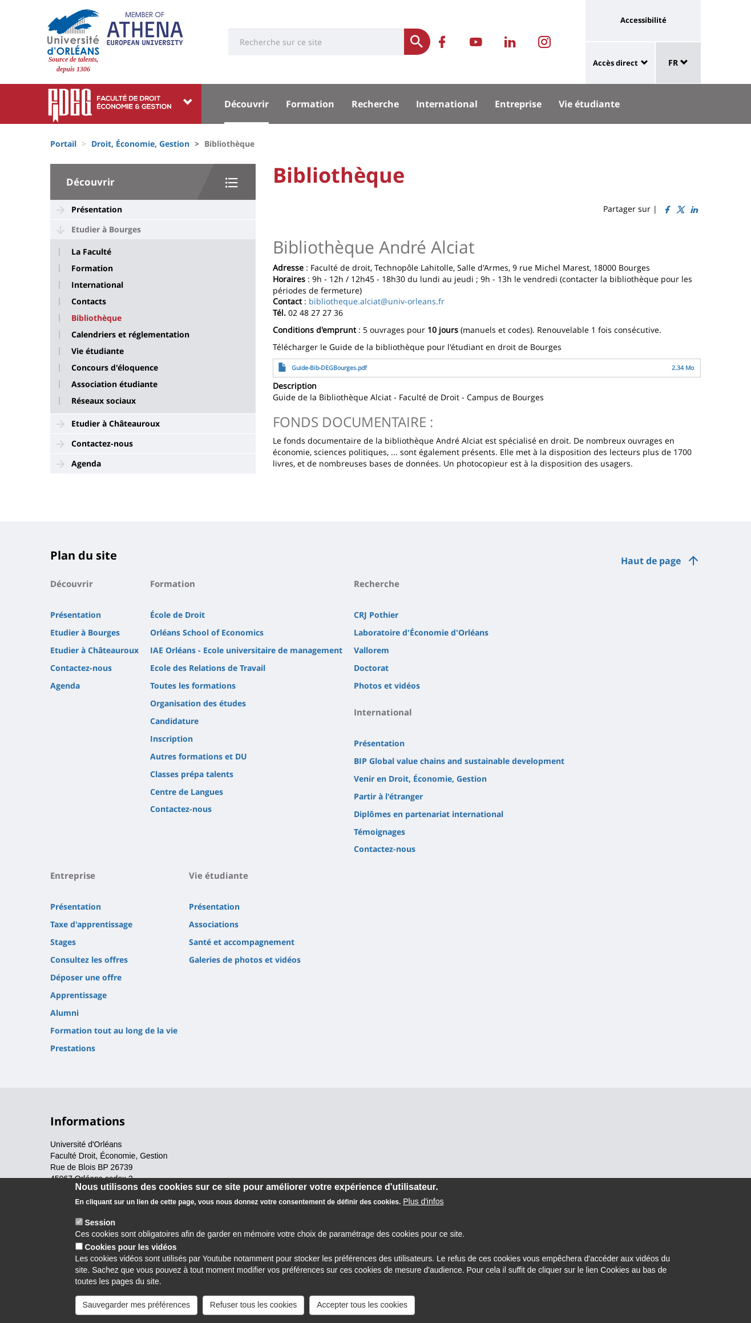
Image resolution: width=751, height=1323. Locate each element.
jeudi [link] (464, 279)
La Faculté (91, 252)
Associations (214, 924)
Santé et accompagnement (241, 941)
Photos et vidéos (387, 685)
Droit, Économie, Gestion (140, 143)
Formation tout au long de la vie (113, 1030)
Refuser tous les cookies (253, 1311)
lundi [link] (430, 279)
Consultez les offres (89, 959)
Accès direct (615, 63)
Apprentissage (78, 995)
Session (99, 1229)
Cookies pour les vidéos (130, 1253)
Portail (63, 143)
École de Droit (177, 614)
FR (678, 62)
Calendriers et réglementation (130, 335)
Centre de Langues (186, 791)
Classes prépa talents (191, 774)
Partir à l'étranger (388, 796)
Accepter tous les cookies (362, 1311)
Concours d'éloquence (114, 368)
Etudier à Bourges (106, 229)
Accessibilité (643, 20)
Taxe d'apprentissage (91, 924)
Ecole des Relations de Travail (207, 667)
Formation (310, 104)
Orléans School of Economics (207, 632)
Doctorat (371, 667)
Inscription (171, 738)
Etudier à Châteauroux (115, 423)
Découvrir (246, 104)
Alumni (64, 1012)
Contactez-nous (102, 443)
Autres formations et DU (198, 756)
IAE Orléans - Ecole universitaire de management (246, 650)
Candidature (174, 720)
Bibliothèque (96, 318)
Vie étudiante (589, 104)
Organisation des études (198, 703)
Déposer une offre (86, 977)
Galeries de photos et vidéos (245, 959)
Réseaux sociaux (103, 401)
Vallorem (371, 650)
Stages (63, 941)
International (447, 104)
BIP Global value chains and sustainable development (459, 760)
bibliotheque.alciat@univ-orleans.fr (377, 301)
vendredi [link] (540, 279)
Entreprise (518, 104)
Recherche (375, 104)
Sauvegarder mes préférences (136, 1311)
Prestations (72, 1048)
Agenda (86, 463)
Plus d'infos (423, 1208)
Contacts (88, 301)
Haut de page (651, 560)
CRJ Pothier (376, 614)
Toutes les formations (193, 685)
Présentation (96, 209)
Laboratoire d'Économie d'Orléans (421, 632)
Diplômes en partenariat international (428, 814)
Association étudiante (114, 384)
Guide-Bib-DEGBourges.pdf (329, 368)
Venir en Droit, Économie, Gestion (420, 778)
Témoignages (379, 831)
